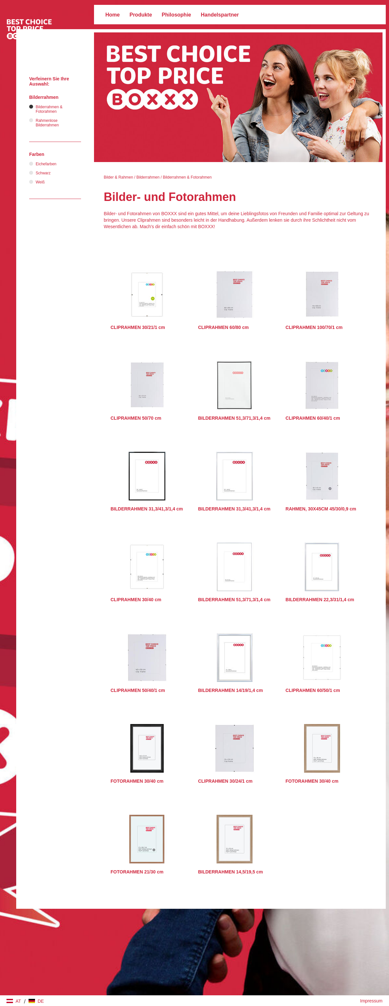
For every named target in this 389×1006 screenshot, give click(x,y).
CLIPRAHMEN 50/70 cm (136, 418)
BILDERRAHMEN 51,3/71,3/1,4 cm (234, 418)
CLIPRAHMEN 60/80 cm (223, 327)
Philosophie (176, 15)
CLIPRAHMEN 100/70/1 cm (314, 327)
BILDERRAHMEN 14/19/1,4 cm (230, 690)
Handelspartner (220, 15)
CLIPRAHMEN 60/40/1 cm (313, 418)
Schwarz (43, 173)
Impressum (371, 1000)
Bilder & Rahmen (118, 177)
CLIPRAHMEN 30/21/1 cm (138, 327)
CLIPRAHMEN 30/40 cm (136, 599)
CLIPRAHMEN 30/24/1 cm (225, 781)
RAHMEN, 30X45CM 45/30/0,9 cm (321, 508)
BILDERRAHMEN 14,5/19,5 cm (230, 871)
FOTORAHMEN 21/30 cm (137, 871)
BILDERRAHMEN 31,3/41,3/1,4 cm (147, 508)
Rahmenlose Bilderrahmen (47, 122)
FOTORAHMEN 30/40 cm (137, 781)
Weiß (40, 182)
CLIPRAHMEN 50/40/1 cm (138, 690)
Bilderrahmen (147, 177)
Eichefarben (46, 164)
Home (112, 15)
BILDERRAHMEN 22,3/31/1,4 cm (320, 599)
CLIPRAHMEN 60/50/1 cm (313, 690)
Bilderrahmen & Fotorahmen (187, 177)
